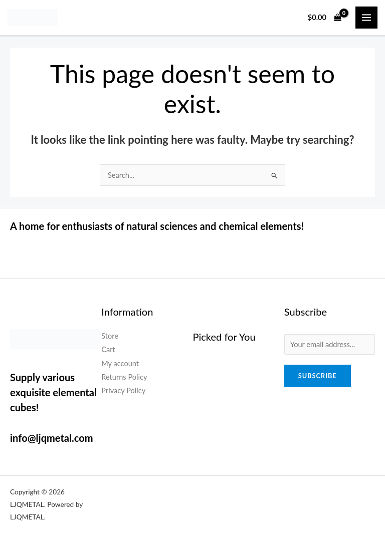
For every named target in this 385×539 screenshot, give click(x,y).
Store (109, 336)
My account (120, 363)
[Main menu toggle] (366, 18)
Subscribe (317, 376)
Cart (108, 349)
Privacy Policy (123, 390)
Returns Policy (124, 377)
